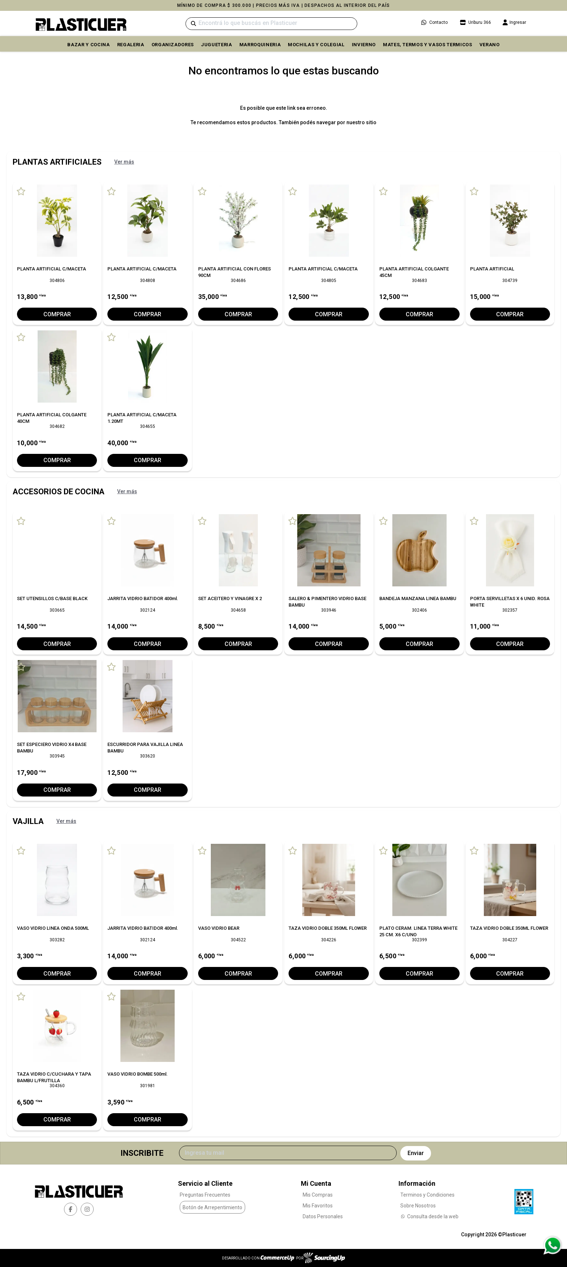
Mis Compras (318, 1194)
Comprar (57, 314)
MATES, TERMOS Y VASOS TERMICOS (427, 44)
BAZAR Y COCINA (88, 44)
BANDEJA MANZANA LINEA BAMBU (417, 598)
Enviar (416, 1152)
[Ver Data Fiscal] (523, 1199)
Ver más (124, 162)
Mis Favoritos (318, 1205)
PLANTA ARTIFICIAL (492, 269)
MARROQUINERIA (260, 44)
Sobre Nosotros (418, 1205)
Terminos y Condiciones (427, 1194)
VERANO (489, 44)
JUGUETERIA (216, 44)
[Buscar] (271, 23)
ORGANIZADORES (173, 44)
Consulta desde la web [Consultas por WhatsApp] (429, 1216)
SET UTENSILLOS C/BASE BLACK (52, 598)
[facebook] (70, 1208)
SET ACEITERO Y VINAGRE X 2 (230, 598)
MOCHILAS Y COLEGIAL (316, 44)
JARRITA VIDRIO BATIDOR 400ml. (142, 598)
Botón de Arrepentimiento (212, 1207)
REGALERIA (130, 44)
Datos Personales (323, 1216)
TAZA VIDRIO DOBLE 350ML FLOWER (328, 927)
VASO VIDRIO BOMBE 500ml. (137, 1074)
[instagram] (87, 1208)
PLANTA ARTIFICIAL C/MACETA (51, 269)
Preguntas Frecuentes (205, 1194)
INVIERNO (364, 44)
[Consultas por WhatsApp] (552, 1245)
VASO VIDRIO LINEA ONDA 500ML (53, 927)
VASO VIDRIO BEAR (218, 927)
